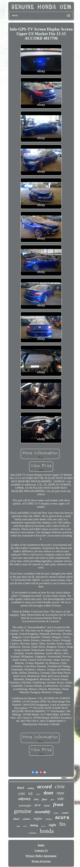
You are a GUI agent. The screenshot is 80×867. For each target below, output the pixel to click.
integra (48, 819)
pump (56, 813)
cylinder (32, 833)
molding (30, 788)
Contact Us (41, 850)
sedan (25, 826)
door (48, 793)
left (30, 793)
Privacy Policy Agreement (41, 855)
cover (47, 805)
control (65, 813)
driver (43, 826)
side (60, 798)
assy (36, 799)
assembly (43, 811)
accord (44, 786)
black (20, 787)
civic (60, 786)
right (52, 825)
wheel (16, 818)
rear (60, 792)
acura (62, 817)
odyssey (24, 799)
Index (41, 845)
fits (62, 824)
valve (38, 794)
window (26, 819)
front (58, 804)
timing (34, 825)
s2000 (21, 793)
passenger (25, 805)
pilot (52, 799)
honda (47, 831)
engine (38, 818)
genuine (22, 811)
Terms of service (41, 861)
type (18, 826)
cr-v (38, 805)
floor (44, 799)
